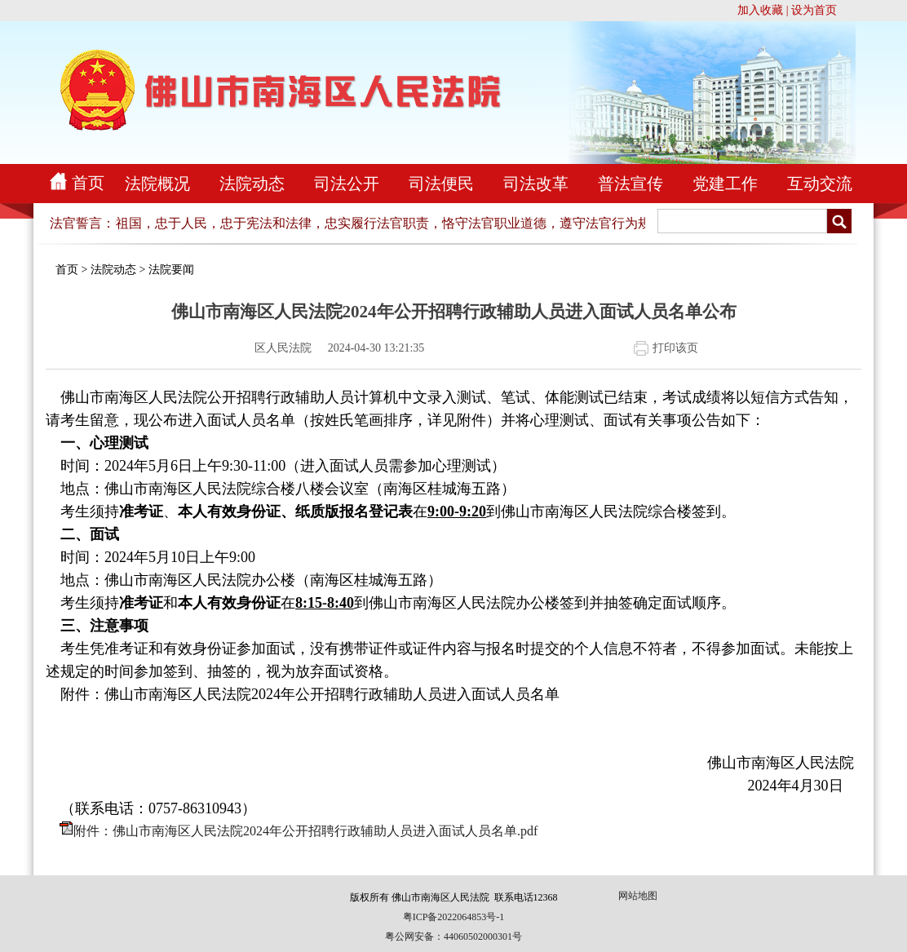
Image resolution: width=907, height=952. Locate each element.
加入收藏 (760, 10)
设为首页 (814, 10)
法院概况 (157, 184)
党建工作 (725, 184)
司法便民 (441, 184)
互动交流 (819, 184)
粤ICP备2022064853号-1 (454, 917)
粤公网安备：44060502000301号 (453, 936)
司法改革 (536, 184)
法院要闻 (171, 269)
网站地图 (637, 895)
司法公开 (346, 184)
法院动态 (252, 184)
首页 (88, 183)
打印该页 (675, 348)
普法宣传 (630, 184)
